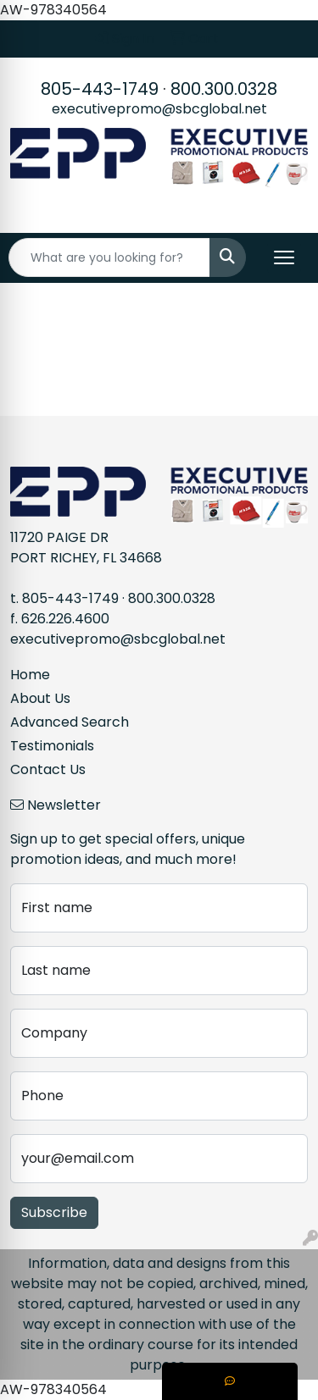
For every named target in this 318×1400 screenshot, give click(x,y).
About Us (40, 698)
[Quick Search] (109, 257)
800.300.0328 (223, 89)
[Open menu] (284, 257)
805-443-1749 (100, 89)
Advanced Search (69, 722)
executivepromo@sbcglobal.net (159, 109)
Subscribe (54, 1212)
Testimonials (52, 745)
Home (30, 674)
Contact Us (48, 769)
